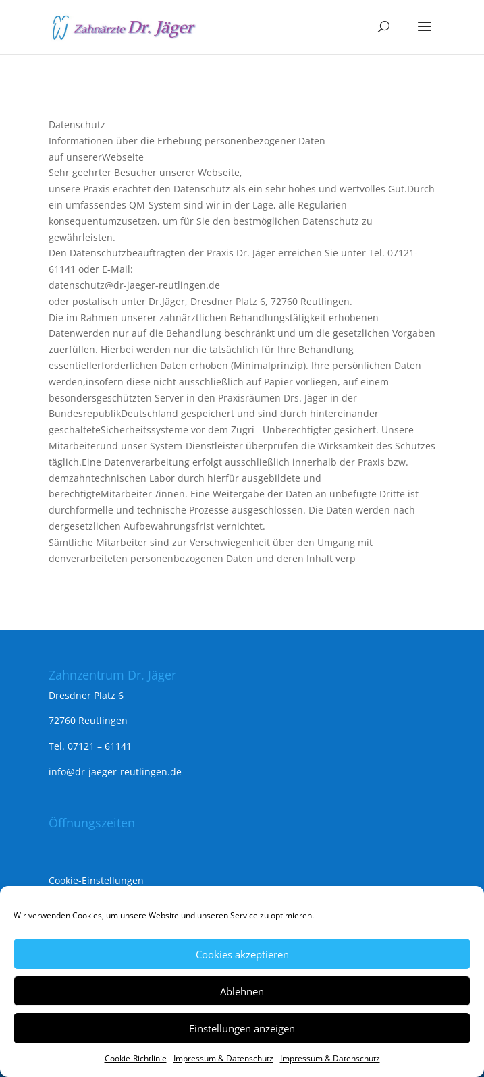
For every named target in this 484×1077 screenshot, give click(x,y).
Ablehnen (242, 991)
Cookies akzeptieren (242, 954)
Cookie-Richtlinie (136, 1058)
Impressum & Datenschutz (223, 1058)
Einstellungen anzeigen (242, 1028)
